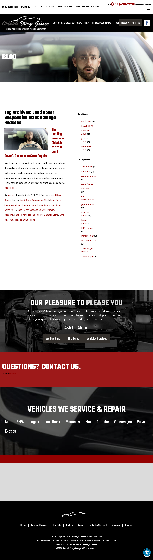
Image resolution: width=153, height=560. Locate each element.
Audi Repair (87, 166)
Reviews (108, 23)
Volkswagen (123, 421)
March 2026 (87, 125)
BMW (20, 421)
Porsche (103, 421)
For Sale (79, 23)
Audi (8, 421)
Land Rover (52, 421)
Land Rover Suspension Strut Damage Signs (36, 214)
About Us (56, 23)
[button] (147, 554)
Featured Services (68, 23)
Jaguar (34, 421)
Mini (88, 421)
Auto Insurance (88, 175)
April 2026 (86, 121)
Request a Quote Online (130, 23)
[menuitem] (56, 23)
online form (13, 374)
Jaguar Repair (88, 204)
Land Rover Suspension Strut (34, 199)
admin (11, 194)
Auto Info (85, 171)
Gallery (86, 23)
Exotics (10, 431)
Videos (81, 525)
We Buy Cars (53, 338)
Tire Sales (73, 338)
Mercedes (73, 421)
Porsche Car (87, 235)
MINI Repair (87, 227)
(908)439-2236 (123, 4)
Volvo (141, 421)
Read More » (10, 187)
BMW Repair (87, 188)
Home (23, 525)
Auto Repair (87, 183)
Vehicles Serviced (97, 23)
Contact (116, 23)
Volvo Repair (87, 256)
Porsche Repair (89, 240)
